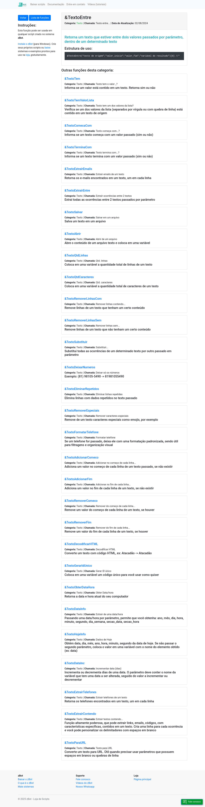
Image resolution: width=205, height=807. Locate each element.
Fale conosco (83, 779)
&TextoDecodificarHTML (81, 544)
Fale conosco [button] (192, 802)
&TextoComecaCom (78, 125)
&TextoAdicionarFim (78, 479)
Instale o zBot (25, 44)
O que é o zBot (26, 783)
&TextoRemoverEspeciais (82, 410)
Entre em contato (75, 4)
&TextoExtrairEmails (78, 169)
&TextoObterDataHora (79, 587)
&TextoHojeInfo (75, 634)
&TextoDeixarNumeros (80, 367)
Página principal (142, 779)
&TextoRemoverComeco (81, 501)
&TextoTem (72, 78)
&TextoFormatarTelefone (82, 432)
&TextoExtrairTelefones (80, 692)
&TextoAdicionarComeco (81, 457)
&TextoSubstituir (76, 342)
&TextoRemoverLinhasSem (83, 320)
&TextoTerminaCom (78, 147)
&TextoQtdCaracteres (79, 277)
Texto (79, 23)
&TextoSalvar (74, 212)
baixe (47, 47)
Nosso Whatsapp (85, 786)
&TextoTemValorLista (79, 100)
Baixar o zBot (25, 779)
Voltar (23, 17)
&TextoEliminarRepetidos (82, 389)
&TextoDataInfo (75, 609)
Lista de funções (40, 17)
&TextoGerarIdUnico (78, 565)
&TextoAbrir (73, 234)
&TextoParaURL (75, 743)
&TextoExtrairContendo (80, 714)
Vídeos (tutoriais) (96, 4)
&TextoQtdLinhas (76, 255)
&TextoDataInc (75, 663)
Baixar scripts (37, 4)
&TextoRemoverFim (78, 522)
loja (28, 54)
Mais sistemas (26, 786)
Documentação (56, 4)
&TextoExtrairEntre (77, 190)
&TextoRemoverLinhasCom (83, 298)
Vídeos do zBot (84, 783)
